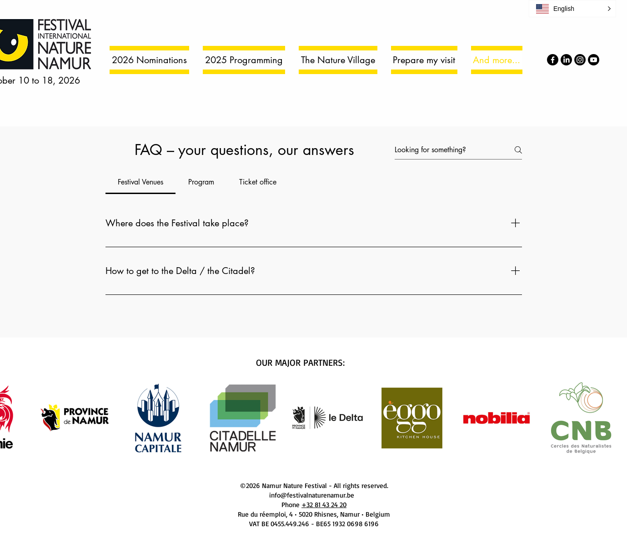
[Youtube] (593, 59)
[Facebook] (552, 59)
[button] (572, 8)
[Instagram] (580, 59)
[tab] (140, 182)
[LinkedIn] (566, 59)
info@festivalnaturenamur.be (311, 495)
